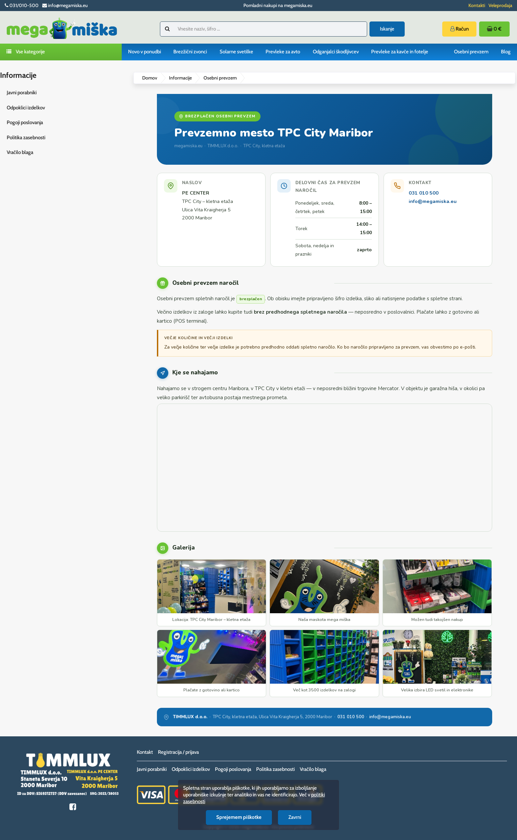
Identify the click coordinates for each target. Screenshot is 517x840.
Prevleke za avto (283, 52)
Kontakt (145, 752)
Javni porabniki (22, 93)
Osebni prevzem (471, 52)
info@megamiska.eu (433, 201)
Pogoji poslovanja (25, 122)
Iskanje (387, 29)
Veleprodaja (500, 5)
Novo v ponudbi (144, 52)
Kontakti (476, 5)
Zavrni (294, 817)
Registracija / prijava (178, 752)
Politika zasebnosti (26, 138)
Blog (506, 52)
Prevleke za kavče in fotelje (399, 52)
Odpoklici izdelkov (26, 108)
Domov (149, 78)
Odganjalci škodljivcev (336, 52)
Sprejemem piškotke (239, 817)
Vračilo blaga (20, 152)
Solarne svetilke (236, 52)
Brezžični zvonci (190, 52)
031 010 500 (424, 193)
